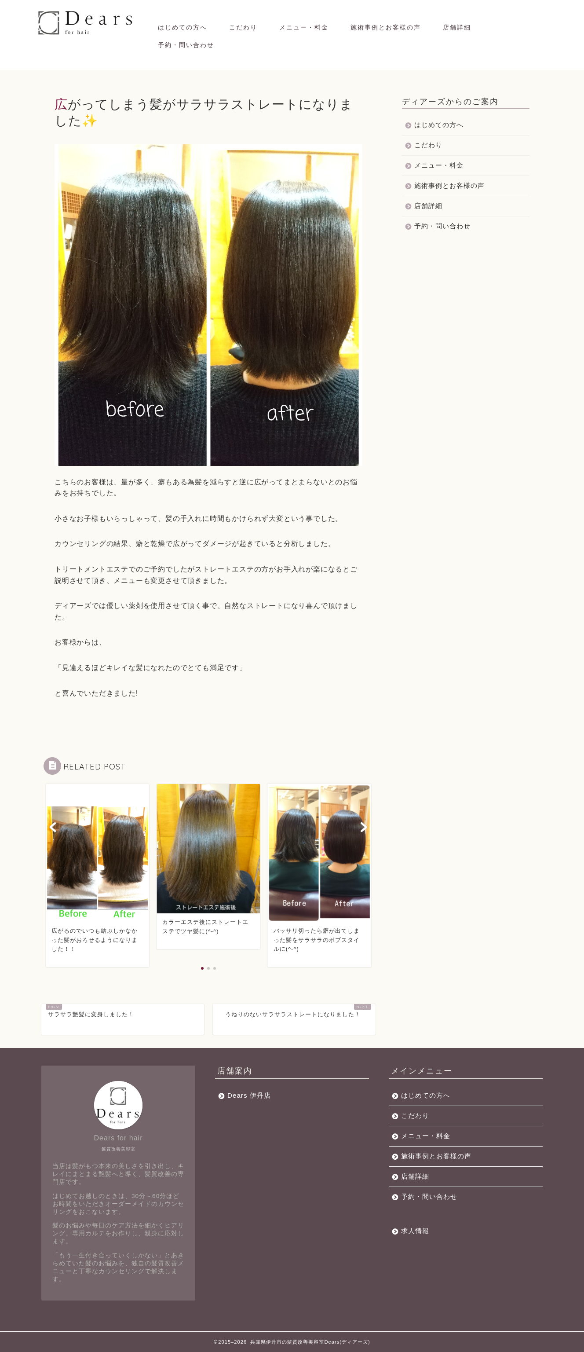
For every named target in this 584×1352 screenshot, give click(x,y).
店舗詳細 (457, 27)
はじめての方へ (182, 27)
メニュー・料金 (303, 27)
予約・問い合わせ (186, 45)
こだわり (243, 27)
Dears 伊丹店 (249, 1095)
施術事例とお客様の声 (385, 27)
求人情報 (415, 1231)
